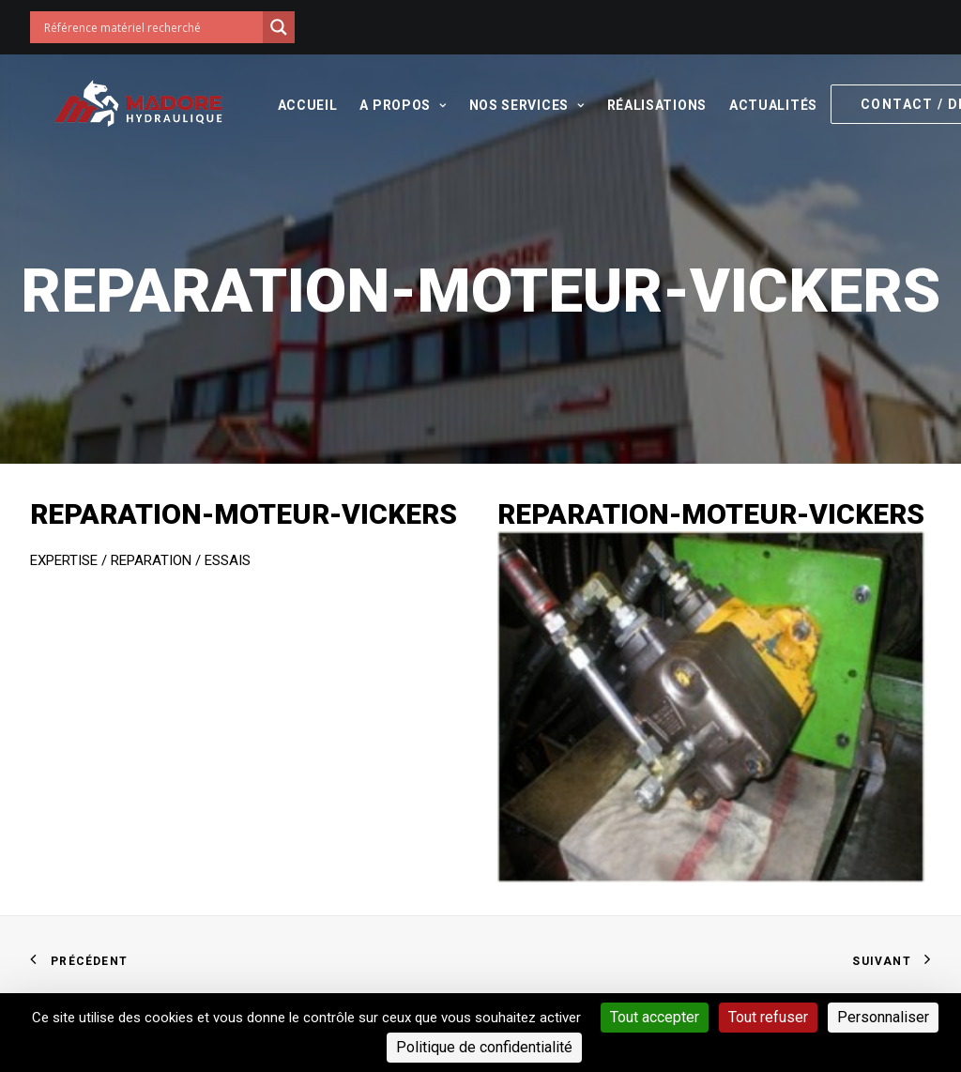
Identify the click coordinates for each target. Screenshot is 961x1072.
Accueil (283, 105)
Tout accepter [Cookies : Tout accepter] (654, 1017)
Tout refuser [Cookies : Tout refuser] (768, 1017)
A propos (378, 105)
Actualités (749, 105)
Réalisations (632, 105)
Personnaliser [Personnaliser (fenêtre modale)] (883, 1017)
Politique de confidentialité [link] (484, 1047)
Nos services (502, 105)
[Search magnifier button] (279, 27)
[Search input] (151, 27)
